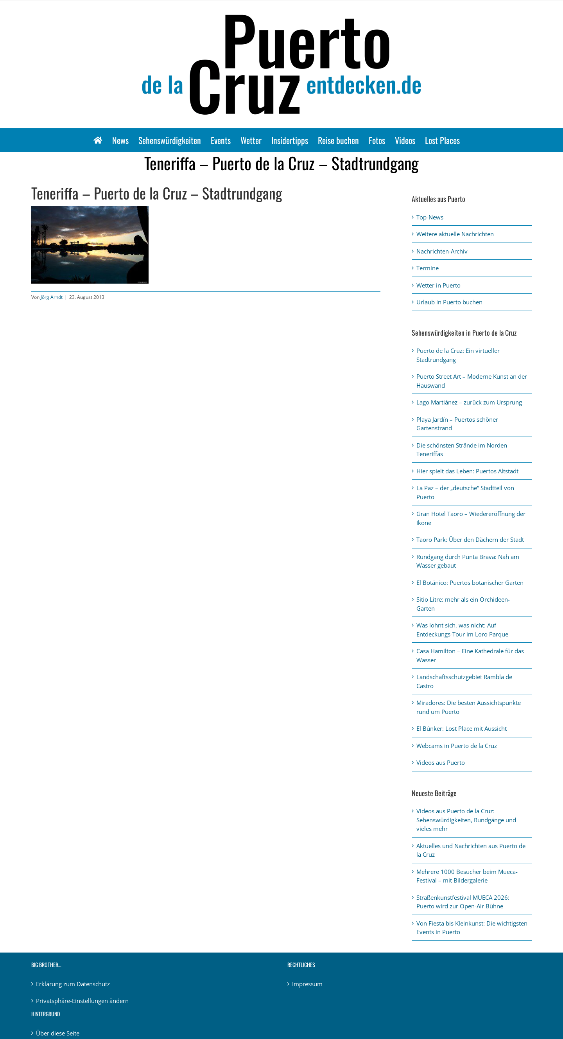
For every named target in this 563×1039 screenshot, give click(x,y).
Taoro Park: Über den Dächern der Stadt (470, 539)
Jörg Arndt (52, 297)
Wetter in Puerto (438, 285)
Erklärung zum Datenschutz (73, 984)
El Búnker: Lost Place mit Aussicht (461, 728)
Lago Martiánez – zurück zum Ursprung (469, 402)
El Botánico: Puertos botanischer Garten (470, 582)
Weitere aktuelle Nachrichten (455, 234)
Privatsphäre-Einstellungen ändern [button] (82, 1001)
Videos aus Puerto (440, 762)
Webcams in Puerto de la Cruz (456, 746)
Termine (427, 268)
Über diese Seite (57, 1033)
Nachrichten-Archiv (442, 251)
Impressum (307, 984)
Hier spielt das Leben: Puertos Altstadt (467, 471)
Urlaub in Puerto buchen (449, 302)
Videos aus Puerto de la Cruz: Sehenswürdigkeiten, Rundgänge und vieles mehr (466, 819)
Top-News (429, 217)
